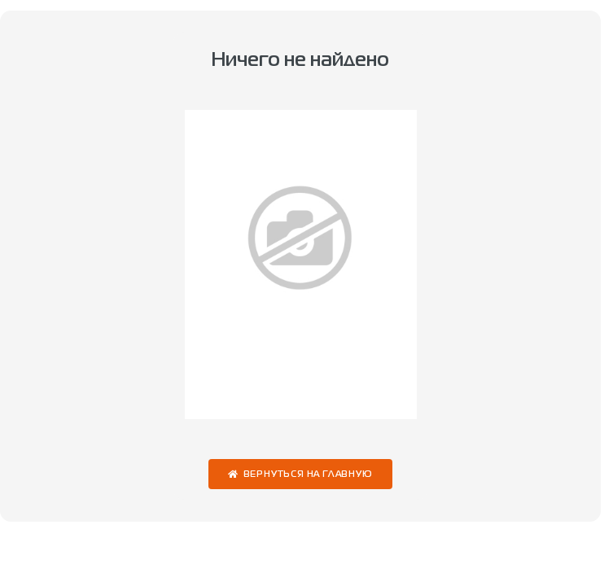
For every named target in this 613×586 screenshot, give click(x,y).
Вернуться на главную (308, 475)
